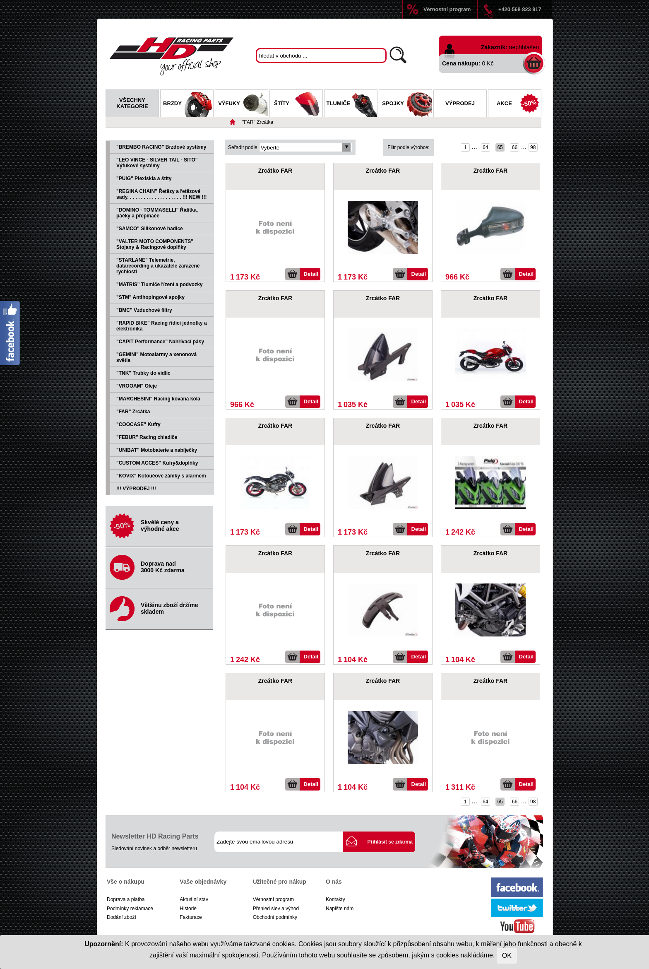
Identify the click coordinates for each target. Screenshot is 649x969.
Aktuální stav (194, 899)
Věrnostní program (447, 9)
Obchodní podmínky (275, 917)
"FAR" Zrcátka (257, 122)
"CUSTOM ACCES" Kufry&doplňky (157, 463)
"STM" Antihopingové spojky (150, 297)
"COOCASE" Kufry (138, 424)
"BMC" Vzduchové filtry (144, 310)
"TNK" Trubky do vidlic (143, 373)
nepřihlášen (524, 47)
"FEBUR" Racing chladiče (146, 437)
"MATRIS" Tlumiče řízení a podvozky (159, 284)
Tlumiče (352, 104)
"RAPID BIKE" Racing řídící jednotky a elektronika (161, 326)
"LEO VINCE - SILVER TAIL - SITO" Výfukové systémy (157, 163)
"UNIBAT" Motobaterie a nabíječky (156, 450)
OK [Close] (507, 955)
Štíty (298, 104)
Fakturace (191, 917)
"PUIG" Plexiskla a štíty (143, 178)
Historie (188, 908)
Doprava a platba (125, 899)
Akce (519, 104)
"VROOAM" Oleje (136, 386)
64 (485, 147)
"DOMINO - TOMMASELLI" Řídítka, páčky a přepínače (157, 213)
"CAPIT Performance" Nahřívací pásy (160, 342)
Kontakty (335, 899)
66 (514, 147)
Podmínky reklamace (130, 908)
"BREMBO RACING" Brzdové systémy (161, 147)
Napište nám (339, 908)
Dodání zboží (121, 917)
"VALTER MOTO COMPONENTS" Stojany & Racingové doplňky (154, 244)
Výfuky (243, 104)
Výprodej (460, 103)
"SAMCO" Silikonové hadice (149, 228)
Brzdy (188, 104)
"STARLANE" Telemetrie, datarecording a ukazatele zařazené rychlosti (158, 266)
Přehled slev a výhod (276, 908)
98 (533, 147)
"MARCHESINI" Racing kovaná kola (158, 399)
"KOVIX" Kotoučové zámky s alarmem (161, 476)
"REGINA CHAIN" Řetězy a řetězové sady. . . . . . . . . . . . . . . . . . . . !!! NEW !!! (161, 194)
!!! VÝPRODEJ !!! (136, 489)
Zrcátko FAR (275, 170)
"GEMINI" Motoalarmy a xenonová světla (156, 357)
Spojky (407, 104)
